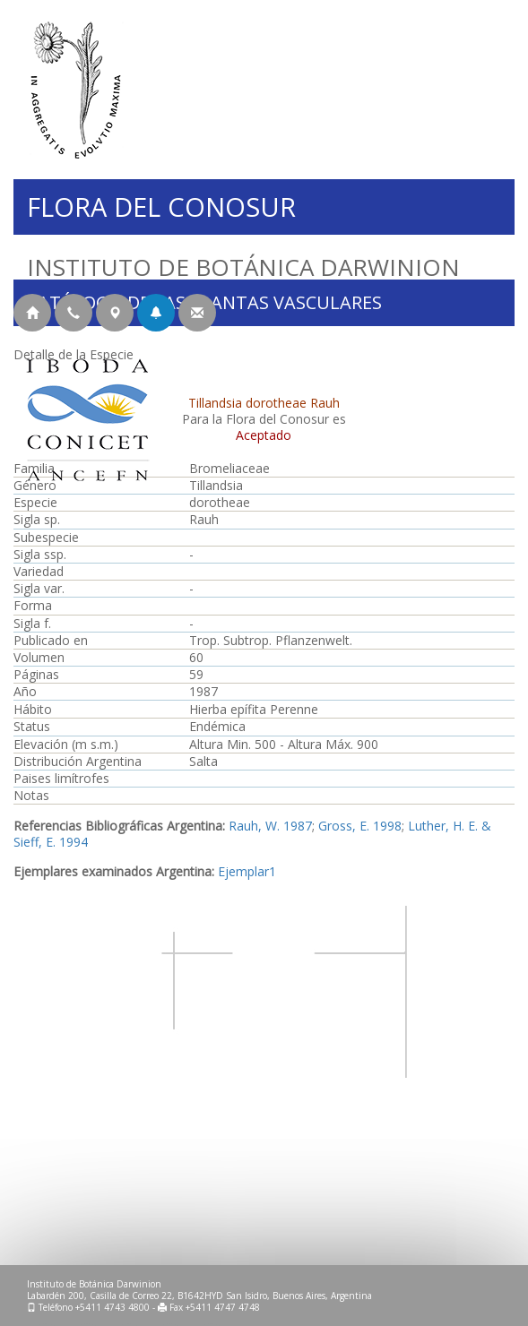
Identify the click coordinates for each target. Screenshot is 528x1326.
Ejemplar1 (247, 871)
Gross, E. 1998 (360, 825)
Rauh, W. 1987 (270, 825)
